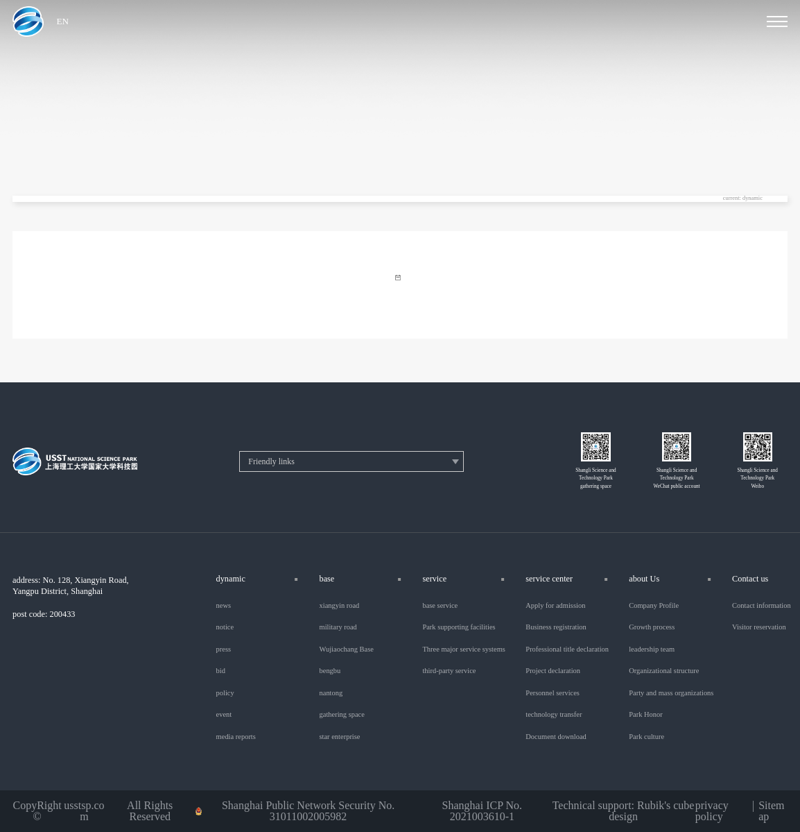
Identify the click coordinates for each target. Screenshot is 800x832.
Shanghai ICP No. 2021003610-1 (482, 811)
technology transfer (553, 714)
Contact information (761, 605)
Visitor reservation (759, 627)
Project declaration (552, 671)
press (224, 649)
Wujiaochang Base (346, 649)
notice (225, 627)
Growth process (652, 627)
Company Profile (654, 605)
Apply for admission (555, 605)
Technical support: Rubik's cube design (624, 811)
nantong (330, 693)
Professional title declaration (567, 649)
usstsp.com (84, 811)
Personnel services (552, 693)
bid (220, 671)
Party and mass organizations (671, 693)
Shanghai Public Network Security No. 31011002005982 (308, 811)
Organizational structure (664, 671)
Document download (555, 736)
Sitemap (771, 811)
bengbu (329, 671)
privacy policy (712, 811)
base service (440, 605)
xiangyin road (339, 605)
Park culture (646, 736)
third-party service (449, 671)
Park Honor (646, 714)
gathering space (341, 714)
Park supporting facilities (458, 627)
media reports (236, 736)
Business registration (555, 627)
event (224, 714)
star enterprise (339, 736)
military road (337, 627)
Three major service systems (463, 649)
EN (63, 21)
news (224, 605)
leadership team (652, 649)
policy (225, 693)
